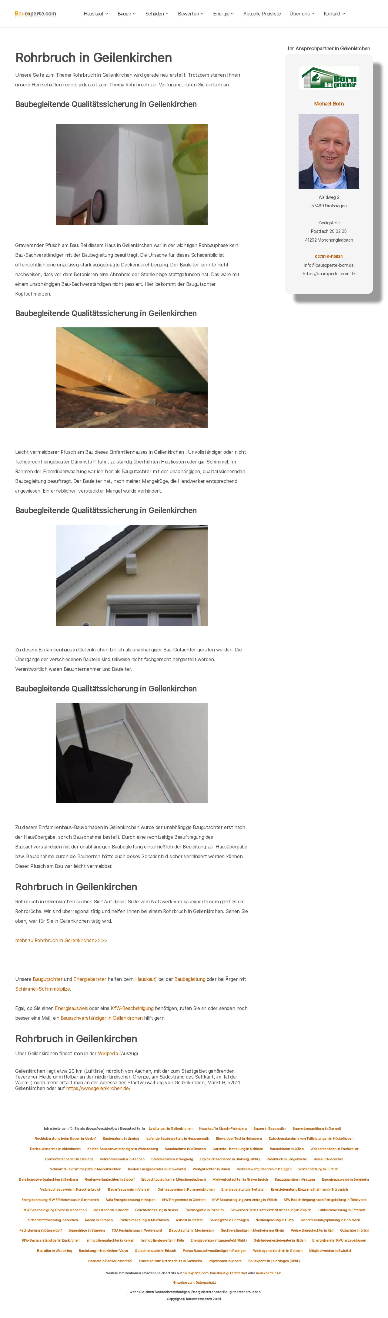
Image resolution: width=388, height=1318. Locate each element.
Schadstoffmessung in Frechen (53, 1220)
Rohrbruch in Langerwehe (286, 1159)
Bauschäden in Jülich (287, 1149)
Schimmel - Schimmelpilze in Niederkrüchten (85, 1169)
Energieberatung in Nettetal (242, 1189)
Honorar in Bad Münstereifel (110, 1261)
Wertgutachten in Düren (211, 1169)
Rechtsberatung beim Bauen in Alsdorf (65, 1138)
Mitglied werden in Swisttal (330, 1251)
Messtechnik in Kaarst (111, 1210)
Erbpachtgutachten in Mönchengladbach (173, 1179)
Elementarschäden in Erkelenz (69, 1159)
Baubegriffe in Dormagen (229, 1220)
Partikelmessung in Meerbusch (144, 1220)
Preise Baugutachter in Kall (312, 1230)
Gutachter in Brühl (354, 1230)
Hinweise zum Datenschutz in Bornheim (170, 1261)
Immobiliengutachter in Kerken (110, 1240)
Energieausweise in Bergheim (345, 1179)
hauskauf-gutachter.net (228, 1273)
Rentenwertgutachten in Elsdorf (109, 1179)
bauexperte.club (268, 1273)
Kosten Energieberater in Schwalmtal (157, 1169)
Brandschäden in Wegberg (172, 1159)
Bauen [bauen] (127, 14)
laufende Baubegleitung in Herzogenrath (177, 1138)
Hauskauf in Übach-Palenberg (222, 1128)
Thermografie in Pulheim (204, 1210)
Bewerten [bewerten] (191, 14)
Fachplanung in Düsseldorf (40, 1230)
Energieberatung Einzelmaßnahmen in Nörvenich (309, 1189)
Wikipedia (108, 1053)
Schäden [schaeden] (157, 14)
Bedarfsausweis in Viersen (129, 1189)
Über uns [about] (302, 14)
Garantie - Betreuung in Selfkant (237, 1149)
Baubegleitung (189, 979)
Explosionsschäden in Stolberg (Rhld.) (229, 1159)
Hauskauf (145, 979)
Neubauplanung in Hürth (274, 1220)
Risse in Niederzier (328, 1159)
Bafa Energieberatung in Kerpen (130, 1200)
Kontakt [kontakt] (335, 14)
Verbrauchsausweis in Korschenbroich (70, 1189)
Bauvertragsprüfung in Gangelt (317, 1128)
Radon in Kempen (99, 1220)
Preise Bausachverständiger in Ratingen (214, 1251)
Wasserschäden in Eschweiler (334, 1149)
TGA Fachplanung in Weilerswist (137, 1230)
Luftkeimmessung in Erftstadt (341, 1210)
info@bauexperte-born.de (329, 265)
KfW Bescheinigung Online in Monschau (55, 1210)
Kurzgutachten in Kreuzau (295, 1179)
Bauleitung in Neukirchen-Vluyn (103, 1251)
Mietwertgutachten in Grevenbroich (240, 1179)
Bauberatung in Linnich (121, 1138)
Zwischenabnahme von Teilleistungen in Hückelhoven (311, 1138)
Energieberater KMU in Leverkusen (339, 1240)
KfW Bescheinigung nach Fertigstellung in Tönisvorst (325, 1200)
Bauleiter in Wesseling (54, 1251)
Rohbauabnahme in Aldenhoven (55, 1149)
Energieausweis (71, 1008)
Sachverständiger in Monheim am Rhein (252, 1230)
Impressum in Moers (225, 1261)
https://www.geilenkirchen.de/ (98, 1088)
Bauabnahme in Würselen (185, 1149)
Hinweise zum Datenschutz (194, 1282)
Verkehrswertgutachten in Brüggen (264, 1169)
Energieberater (89, 979)
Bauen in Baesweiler (269, 1128)
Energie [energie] (224, 14)
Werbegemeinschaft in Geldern (277, 1251)
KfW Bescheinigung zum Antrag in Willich (244, 1200)
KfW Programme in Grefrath (184, 1200)
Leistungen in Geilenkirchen (170, 1128)
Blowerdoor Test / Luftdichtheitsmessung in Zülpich (270, 1210)
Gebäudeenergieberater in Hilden (279, 1240)
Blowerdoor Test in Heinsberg (239, 1138)
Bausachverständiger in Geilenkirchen (102, 1018)
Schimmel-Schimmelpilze (42, 989)
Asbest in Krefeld (189, 1220)
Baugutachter (47, 979)
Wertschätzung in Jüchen (318, 1169)
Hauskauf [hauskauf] (96, 14)
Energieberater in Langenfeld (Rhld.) (219, 1240)
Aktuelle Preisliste (262, 14)
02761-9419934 (329, 256)
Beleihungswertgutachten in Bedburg (48, 1179)
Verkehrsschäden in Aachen (122, 1159)
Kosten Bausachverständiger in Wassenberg (122, 1149)
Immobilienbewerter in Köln (162, 1240)
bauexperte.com (195, 1273)
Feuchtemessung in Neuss (156, 1210)
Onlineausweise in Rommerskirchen (186, 1189)
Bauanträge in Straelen (87, 1230)
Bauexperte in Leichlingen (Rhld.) (274, 1261)
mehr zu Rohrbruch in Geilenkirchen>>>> (61, 940)
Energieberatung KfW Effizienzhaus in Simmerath (60, 1200)
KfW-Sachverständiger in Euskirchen (50, 1240)
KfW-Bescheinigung (132, 1008)
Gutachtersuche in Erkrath (155, 1251)
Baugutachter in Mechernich (191, 1230)
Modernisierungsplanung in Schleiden (330, 1220)
